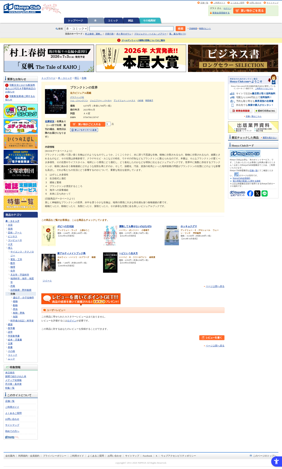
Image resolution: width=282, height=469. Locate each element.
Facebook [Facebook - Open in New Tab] (147, 455)
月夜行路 (109, 34)
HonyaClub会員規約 (241, 178)
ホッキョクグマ (189, 226)
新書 (10, 347)
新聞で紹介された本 (15, 376)
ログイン (227, 8)
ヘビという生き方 (128, 253)
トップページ (75, 20)
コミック (113, 20)
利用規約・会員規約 (28, 455)
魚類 (15, 316)
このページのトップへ (264, 455)
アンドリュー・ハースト (124, 100)
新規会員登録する (221, 13)
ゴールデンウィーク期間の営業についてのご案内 (143, 40)
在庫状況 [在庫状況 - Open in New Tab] (49, 121)
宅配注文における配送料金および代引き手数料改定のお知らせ (20, 88)
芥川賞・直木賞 (13, 384)
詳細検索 (193, 28)
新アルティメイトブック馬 (71, 253)
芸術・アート (15, 232)
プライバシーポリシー (54, 455)
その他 (11, 351)
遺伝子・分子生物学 (23, 297)
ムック (11, 358)
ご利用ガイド (219, 3)
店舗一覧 (204, 3)
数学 (12, 263)
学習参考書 (14, 336)
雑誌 (130, 20)
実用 (10, 228)
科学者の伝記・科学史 (22, 320)
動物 (15, 305)
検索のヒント (205, 28)
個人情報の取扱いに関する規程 (246, 181)
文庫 (10, 343)
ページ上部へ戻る (215, 286)
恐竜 (12, 286)
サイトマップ (272, 3)
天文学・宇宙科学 (19, 274)
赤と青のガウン (123, 34)
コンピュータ (15, 240)
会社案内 (10, 455)
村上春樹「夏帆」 (93, 34)
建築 (10, 324)
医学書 (11, 328)
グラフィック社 (77, 97)
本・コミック (12, 221)
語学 (10, 332)
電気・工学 (16, 259)
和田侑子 (149, 100)
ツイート (47, 280)
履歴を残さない (270, 137)
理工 (10, 248)
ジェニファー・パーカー (101, 100)
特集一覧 (10, 388)
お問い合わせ (255, 3)
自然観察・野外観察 (20, 290)
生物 (12, 293)
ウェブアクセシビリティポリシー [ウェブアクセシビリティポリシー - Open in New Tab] (178, 455)
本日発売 (10, 372)
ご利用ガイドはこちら (264, 88)
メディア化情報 (13, 380)
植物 (15, 301)
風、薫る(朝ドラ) (177, 34)
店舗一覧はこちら (253, 116)
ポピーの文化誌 (65, 226)
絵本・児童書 (15, 339)
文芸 (10, 225)
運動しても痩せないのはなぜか (135, 226)
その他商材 (149, 20)
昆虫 (15, 309)
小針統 (140, 100)
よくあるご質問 (237, 3)
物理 (12, 267)
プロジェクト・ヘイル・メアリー (150, 34)
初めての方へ (12, 431)
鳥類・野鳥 (19, 313)
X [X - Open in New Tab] (157, 455)
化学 (12, 270)
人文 (10, 244)
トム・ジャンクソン (79, 100)
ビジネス (12, 236)
